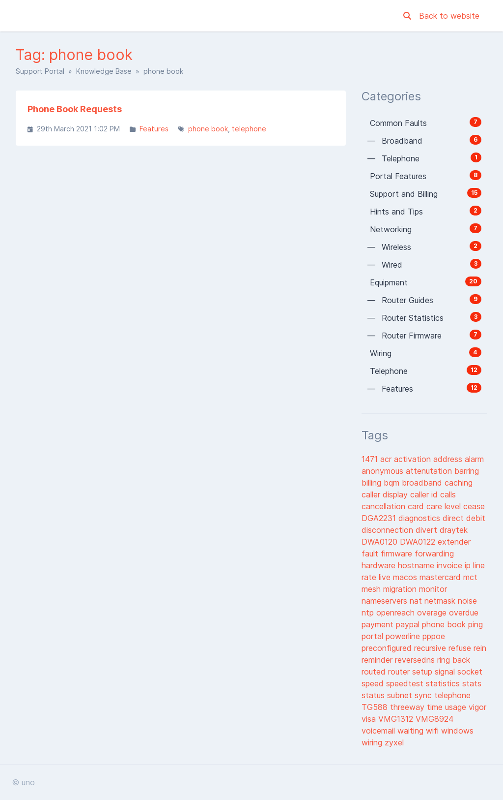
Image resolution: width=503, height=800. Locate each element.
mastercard (441, 577)
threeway (408, 707)
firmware (398, 553)
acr (387, 459)
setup (423, 672)
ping (475, 624)
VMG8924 (434, 719)
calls (448, 494)
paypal (409, 624)
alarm (474, 459)
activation (413, 459)
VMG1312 (397, 719)
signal (446, 672)
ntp (369, 612)
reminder (378, 660)
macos (406, 577)
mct (470, 577)
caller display (386, 494)
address (449, 459)
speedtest (406, 683)
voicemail (379, 731)
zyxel (394, 742)
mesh (372, 589)
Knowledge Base (104, 71)
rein (480, 648)
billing (373, 483)
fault (371, 553)
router (400, 672)
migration (401, 589)
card (417, 506)
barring (466, 471)
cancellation (385, 506)
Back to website (449, 16)
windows (457, 731)
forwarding (434, 553)
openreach (396, 612)
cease (474, 506)
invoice (451, 565)
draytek (454, 530)
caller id (425, 494)
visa (370, 719)
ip (469, 565)
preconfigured (388, 648)
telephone (249, 128)
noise (467, 601)
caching (459, 483)
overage (433, 612)
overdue (463, 612)
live (386, 577)
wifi (433, 731)
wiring (373, 742)
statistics (444, 683)
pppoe (433, 636)
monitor (433, 589)
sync (424, 695)
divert (428, 530)
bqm (393, 483)
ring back (453, 660)
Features (154, 128)
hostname (417, 565)
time (436, 707)
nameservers (386, 601)
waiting (411, 731)
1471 (371, 459)
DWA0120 (381, 542)
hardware (380, 565)
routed (375, 672)
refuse (461, 648)
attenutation (430, 471)
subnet (401, 695)
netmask (441, 601)
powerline (404, 636)
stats (471, 683)
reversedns (416, 660)
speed (374, 683)
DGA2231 (380, 518)
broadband (423, 483)
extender (454, 542)
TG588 (376, 707)
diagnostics (420, 518)
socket (469, 672)
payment (379, 624)
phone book (208, 128)
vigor (477, 707)
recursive (431, 648)
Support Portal (40, 71)
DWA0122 (419, 542)
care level (444, 506)
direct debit (464, 518)
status (374, 695)
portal (374, 636)
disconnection (389, 530)
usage (457, 707)
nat (417, 601)
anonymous (384, 471)
